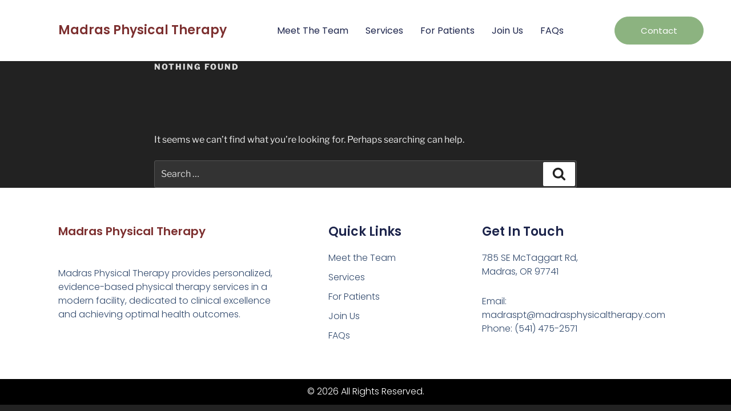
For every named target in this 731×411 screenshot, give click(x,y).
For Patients (447, 30)
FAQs (552, 30)
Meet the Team (312, 30)
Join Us (507, 30)
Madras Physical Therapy (142, 30)
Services (384, 30)
